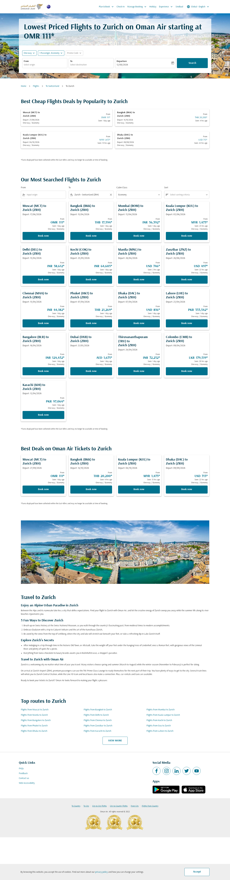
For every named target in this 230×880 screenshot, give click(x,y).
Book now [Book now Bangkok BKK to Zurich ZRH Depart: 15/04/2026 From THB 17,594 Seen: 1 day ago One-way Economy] (91, 236)
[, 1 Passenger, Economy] (49, 53)
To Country (76, 806)
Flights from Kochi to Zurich (159, 720)
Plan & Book (107, 7)
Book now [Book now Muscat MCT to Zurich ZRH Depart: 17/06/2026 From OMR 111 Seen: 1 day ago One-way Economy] (43, 236)
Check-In (121, 7)
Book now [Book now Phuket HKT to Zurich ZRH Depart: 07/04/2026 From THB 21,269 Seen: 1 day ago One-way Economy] (91, 323)
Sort (166, 187)
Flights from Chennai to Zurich (98, 720)
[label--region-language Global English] (198, 7)
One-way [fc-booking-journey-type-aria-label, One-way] (28, 53)
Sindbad (179, 7)
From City (135, 806)
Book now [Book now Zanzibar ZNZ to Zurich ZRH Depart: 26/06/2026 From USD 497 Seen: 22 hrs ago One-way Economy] (186, 279)
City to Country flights (119, 806)
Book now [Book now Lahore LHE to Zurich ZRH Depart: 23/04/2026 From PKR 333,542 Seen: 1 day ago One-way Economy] (186, 323)
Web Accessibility (27, 783)
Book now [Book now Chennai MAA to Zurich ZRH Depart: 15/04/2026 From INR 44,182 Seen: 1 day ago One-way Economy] (43, 323)
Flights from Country (150, 806)
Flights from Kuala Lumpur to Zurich (163, 715)
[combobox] (45, 65)
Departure (122, 61)
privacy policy (101, 872)
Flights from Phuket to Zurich (34, 725)
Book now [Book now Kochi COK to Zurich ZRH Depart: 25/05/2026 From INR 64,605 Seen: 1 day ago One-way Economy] (91, 279)
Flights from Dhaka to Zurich (34, 731)
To (71, 61)
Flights (36, 86)
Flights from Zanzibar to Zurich (98, 725)
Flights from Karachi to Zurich (97, 731)
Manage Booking (137, 7)
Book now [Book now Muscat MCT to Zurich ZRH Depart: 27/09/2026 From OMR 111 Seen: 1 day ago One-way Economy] (43, 489)
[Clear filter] (111, 195)
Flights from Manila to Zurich (34, 715)
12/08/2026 (122, 65)
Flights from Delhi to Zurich (96, 715)
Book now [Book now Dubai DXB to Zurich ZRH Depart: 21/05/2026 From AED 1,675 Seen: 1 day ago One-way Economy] (91, 371)
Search (192, 63)
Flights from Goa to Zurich (158, 725)
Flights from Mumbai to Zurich (160, 709)
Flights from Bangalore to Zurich (36, 720)
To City (86, 806)
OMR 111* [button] (39, 37)
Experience (166, 7)
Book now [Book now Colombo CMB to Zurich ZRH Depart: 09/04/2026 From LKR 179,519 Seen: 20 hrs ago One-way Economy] (186, 371)
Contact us (24, 778)
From (26, 61)
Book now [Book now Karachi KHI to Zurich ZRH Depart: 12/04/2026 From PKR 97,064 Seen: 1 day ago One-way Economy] (43, 415)
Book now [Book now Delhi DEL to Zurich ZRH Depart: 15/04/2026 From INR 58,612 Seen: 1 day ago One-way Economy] (43, 279)
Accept (197, 871)
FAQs (21, 768)
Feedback (23, 773)
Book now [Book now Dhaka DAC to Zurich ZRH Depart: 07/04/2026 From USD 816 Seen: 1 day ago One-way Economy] (138, 323)
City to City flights (99, 806)
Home (23, 86)
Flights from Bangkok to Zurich (98, 709)
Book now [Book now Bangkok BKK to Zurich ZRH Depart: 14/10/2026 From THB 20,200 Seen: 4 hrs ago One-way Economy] (91, 489)
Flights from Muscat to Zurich (34, 709)
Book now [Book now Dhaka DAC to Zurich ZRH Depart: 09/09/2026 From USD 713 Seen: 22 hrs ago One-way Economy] (186, 489)
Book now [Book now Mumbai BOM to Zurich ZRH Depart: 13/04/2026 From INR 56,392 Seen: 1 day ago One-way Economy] (138, 236)
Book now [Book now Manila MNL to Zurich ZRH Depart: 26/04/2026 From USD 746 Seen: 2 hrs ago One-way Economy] (138, 279)
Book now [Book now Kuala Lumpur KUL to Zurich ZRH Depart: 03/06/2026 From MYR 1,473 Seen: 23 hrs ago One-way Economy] (186, 236)
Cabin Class (121, 187)
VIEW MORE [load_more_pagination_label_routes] (115, 740)
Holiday (152, 7)
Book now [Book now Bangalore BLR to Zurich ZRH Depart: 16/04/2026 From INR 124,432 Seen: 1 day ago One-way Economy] (43, 371)
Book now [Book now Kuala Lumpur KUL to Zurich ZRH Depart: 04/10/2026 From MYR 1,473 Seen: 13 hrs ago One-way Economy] (138, 489)
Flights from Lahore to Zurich (159, 731)
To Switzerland (52, 86)
